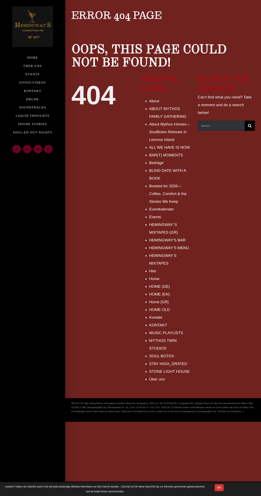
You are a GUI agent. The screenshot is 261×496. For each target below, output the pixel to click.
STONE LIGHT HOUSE (169, 371)
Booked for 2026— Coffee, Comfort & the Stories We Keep (167, 194)
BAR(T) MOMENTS (166, 155)
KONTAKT (158, 325)
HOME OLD (159, 309)
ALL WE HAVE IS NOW (169, 147)
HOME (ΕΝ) (159, 294)
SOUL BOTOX (161, 356)
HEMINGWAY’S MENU (169, 248)
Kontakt (155, 317)
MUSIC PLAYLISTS (166, 333)
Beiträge (156, 163)
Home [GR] (158, 302)
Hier (152, 271)
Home (154, 279)
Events (155, 217)
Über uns (157, 379)
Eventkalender (161, 209)
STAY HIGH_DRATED (168, 364)
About (154, 101)
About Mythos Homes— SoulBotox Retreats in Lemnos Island (169, 132)
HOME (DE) (159, 286)
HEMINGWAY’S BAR (167, 240)
